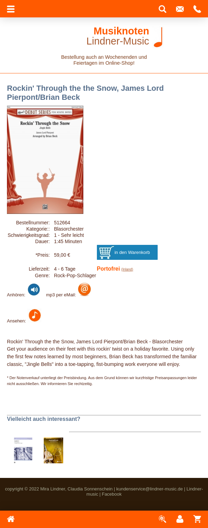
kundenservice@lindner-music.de (149, 488)
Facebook (112, 494)
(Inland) (127, 269)
